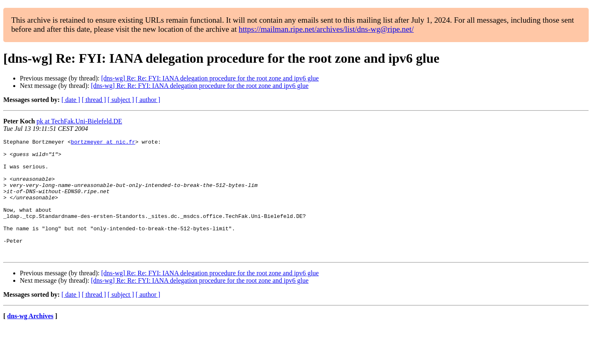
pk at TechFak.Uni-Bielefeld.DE (79, 121)
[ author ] (148, 99)
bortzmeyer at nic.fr (103, 143)
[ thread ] (94, 99)
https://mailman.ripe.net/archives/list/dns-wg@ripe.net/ (326, 29)
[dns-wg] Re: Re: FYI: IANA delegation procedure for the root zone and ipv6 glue (209, 78)
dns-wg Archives (30, 339)
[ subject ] (121, 99)
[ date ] (70, 99)
